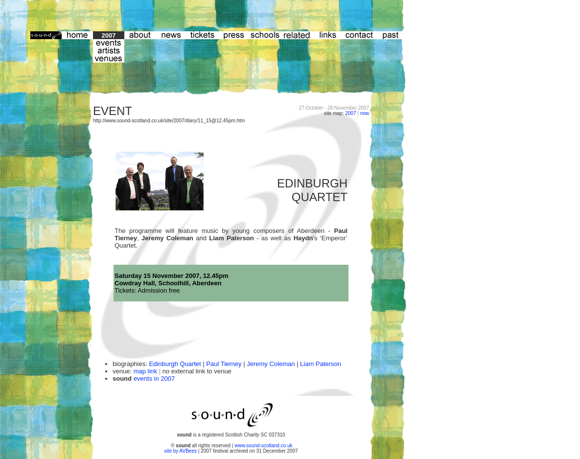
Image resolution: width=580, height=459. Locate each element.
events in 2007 (154, 378)
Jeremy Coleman (271, 363)
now (364, 113)
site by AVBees (181, 451)
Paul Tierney (223, 363)
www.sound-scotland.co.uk (263, 445)
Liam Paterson (320, 363)
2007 (350, 113)
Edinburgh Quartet (175, 363)
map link (145, 371)
